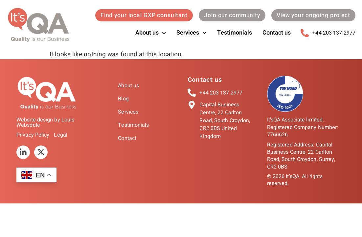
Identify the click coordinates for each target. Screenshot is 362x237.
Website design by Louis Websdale (45, 122)
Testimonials (234, 32)
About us (150, 33)
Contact (127, 138)
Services (191, 33)
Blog (123, 99)
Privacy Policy (32, 135)
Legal (60, 135)
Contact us (276, 32)
